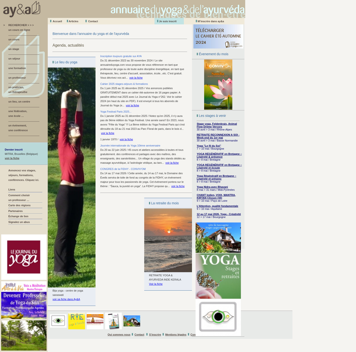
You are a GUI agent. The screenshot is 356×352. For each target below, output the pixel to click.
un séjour (14, 58)
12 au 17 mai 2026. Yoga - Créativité (219, 214)
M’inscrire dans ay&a (211, 21)
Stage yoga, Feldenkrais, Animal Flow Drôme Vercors (217, 125)
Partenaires (15, 211)
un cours (13, 39)
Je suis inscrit (167, 21)
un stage (13, 49)
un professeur (17, 77)
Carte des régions (19, 205)
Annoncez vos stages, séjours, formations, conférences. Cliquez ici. (23, 175)
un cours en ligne (19, 29)
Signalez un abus (19, 222)
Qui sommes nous (119, 334)
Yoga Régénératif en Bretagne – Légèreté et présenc (216, 177)
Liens (11, 189)
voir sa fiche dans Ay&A (66, 299)
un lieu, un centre (19, 101)
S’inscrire (155, 334)
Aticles (73, 21)
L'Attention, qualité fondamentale (217, 206)
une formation (17, 68)
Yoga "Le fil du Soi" (209, 145)
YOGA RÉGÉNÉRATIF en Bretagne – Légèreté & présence (219, 155)
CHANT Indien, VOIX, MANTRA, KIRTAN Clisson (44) (216, 196)
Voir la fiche (156, 283)
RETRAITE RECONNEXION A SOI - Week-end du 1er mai (218, 136)
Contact (93, 21)
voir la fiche (12, 158)
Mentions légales (175, 334)
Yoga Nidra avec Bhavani (212, 186)
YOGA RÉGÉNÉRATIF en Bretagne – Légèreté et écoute (219, 166)
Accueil (57, 21)
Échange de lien (18, 216)
